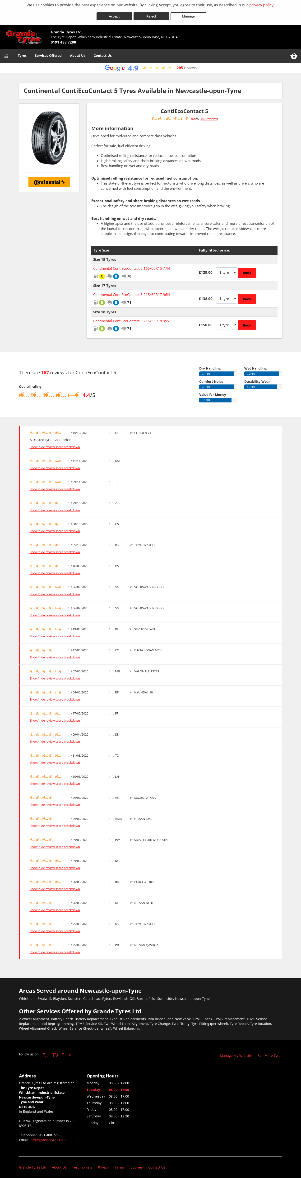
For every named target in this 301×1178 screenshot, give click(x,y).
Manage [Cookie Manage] (188, 14)
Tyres (22, 53)
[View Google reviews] (150, 66)
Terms (120, 1165)
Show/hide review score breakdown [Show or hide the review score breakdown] (55, 445)
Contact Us (103, 53)
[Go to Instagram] (66, 1052)
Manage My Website (236, 1053)
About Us (77, 53)
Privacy (103, 1165)
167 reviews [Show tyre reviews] (209, 116)
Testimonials (82, 1165)
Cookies (136, 1165)
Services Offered (48, 53)
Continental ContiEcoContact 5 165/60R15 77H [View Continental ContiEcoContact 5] (131, 266)
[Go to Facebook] (46, 1052)
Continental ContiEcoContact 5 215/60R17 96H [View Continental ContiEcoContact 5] (131, 292)
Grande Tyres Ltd (32, 1165)
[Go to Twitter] (55, 1052)
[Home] (6, 53)
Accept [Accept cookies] (114, 14)
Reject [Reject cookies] (151, 14)
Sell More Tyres (270, 1053)
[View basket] (293, 53)
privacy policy (261, 5)
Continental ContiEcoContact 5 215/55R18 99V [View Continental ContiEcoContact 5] (131, 318)
